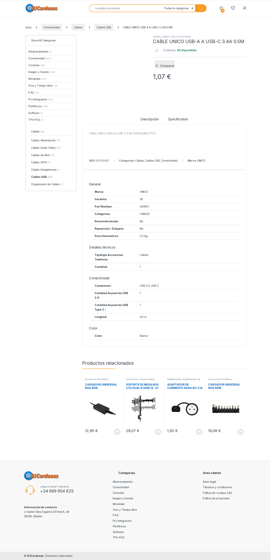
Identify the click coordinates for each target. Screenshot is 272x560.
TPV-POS (35, 119)
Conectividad (51, 27)
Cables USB (104, 27)
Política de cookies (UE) (217, 492)
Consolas (36, 65)
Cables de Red (42, 155)
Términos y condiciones (217, 487)
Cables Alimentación (45, 141)
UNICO (201, 160)
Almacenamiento (40, 51)
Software (35, 113)
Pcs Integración (40, 99)
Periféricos (38, 106)
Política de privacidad (216, 498)
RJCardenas (35, 555)
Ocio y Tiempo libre (43, 85)
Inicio (29, 27)
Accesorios (132, 379)
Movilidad (37, 78)
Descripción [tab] (150, 119)
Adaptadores (174, 379)
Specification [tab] (178, 119)
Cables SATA (41, 162)
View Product (117, 432)
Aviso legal (209, 481)
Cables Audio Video (46, 148)
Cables (78, 27)
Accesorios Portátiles (96, 379)
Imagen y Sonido (41, 72)
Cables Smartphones (45, 170)
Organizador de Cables (47, 184)
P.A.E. (33, 92)
